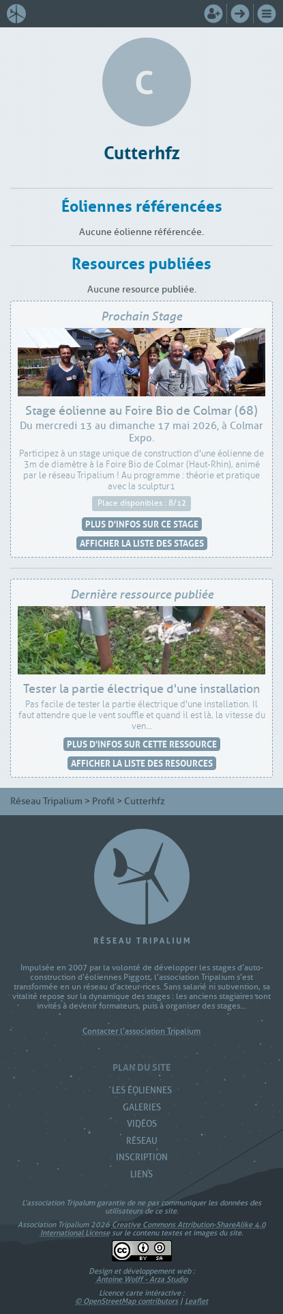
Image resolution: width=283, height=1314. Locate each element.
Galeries (142, 1107)
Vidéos (142, 1124)
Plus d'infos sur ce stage (141, 523)
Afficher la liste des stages (142, 542)
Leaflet (196, 1301)
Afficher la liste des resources (142, 762)
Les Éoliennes (142, 1090)
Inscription (142, 1157)
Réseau (142, 1141)
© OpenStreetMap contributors (126, 1301)
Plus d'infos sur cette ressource (142, 743)
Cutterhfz (142, 151)
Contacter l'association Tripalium (141, 1031)
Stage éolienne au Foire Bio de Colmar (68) (141, 410)
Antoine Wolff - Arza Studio (142, 1279)
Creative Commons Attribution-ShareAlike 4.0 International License (153, 1228)
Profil (103, 801)
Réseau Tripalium (46, 801)
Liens (141, 1174)
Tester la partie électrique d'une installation (141, 689)
